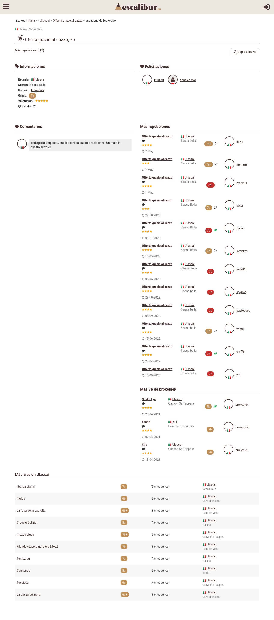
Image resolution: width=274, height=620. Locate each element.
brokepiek (37, 90)
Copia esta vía (245, 52)
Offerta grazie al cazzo (68, 20)
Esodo (146, 422)
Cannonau (23, 570)
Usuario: (23, 90)
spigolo (241, 292)
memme (241, 164)
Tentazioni (24, 558)
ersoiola (241, 183)
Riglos (21, 498)
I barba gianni (26, 486)
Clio (144, 444)
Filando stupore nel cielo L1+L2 (37, 546)
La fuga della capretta (31, 510)
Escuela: (24, 79)
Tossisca (23, 582)
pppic (240, 228)
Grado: (22, 95)
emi (238, 374)
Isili (174, 422)
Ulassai (45, 20)
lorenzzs (241, 251)
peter (239, 205)
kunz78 (159, 80)
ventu (240, 329)
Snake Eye (149, 399)
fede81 (241, 269)
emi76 (240, 351)
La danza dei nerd (28, 594)
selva (239, 141)
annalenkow (188, 80)
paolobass (243, 310)
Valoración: (25, 101)
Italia (31, 20)
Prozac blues (25, 534)
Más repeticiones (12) (29, 50)
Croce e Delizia (26, 522)
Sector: (23, 85)
